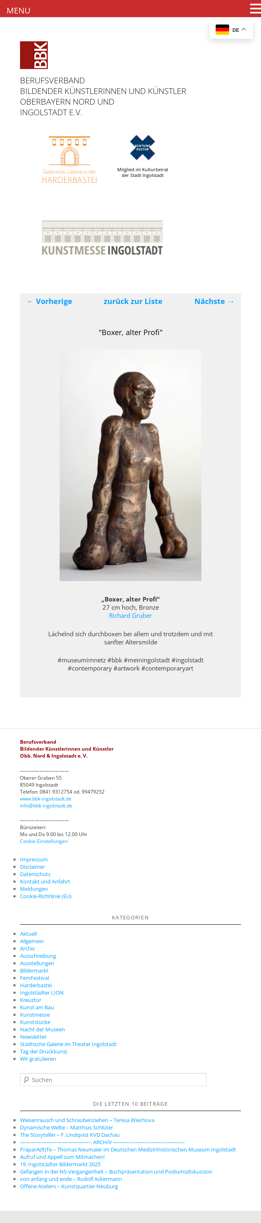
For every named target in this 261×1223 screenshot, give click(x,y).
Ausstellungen (37, 963)
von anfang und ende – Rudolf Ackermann (71, 1179)
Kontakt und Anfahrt (45, 881)
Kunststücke (35, 1022)
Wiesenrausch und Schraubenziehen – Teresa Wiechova (87, 1120)
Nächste (214, 301)
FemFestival (34, 978)
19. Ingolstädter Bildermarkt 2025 (60, 1164)
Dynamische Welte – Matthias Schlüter (66, 1127)
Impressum (34, 859)
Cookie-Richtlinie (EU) (45, 896)
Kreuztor (30, 1000)
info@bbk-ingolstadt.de (46, 805)
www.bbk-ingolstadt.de (45, 798)
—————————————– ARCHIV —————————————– (102, 1142)
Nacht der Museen (42, 1029)
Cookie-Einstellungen (44, 841)
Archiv (27, 948)
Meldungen (34, 888)
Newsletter (33, 1036)
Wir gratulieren (38, 1058)
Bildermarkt (34, 970)
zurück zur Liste (133, 301)
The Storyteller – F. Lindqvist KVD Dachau (70, 1134)
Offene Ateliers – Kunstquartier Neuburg (69, 1186)
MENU (19, 10)
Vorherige (49, 301)
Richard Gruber (130, 615)
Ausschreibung (38, 955)
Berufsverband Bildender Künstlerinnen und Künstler (103, 85)
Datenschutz (35, 874)
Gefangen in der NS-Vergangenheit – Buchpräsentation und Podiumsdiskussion (116, 1171)
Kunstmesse (35, 1014)
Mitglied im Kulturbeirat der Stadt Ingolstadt (142, 156)
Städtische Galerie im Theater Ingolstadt (68, 1044)
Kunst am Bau (37, 1007)
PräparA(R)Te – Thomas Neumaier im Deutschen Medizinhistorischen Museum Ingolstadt (128, 1149)
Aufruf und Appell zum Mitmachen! (62, 1156)
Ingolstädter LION (42, 992)
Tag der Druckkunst (43, 1051)
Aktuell (28, 933)
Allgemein (32, 941)
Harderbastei (36, 985)
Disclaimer (32, 866)
